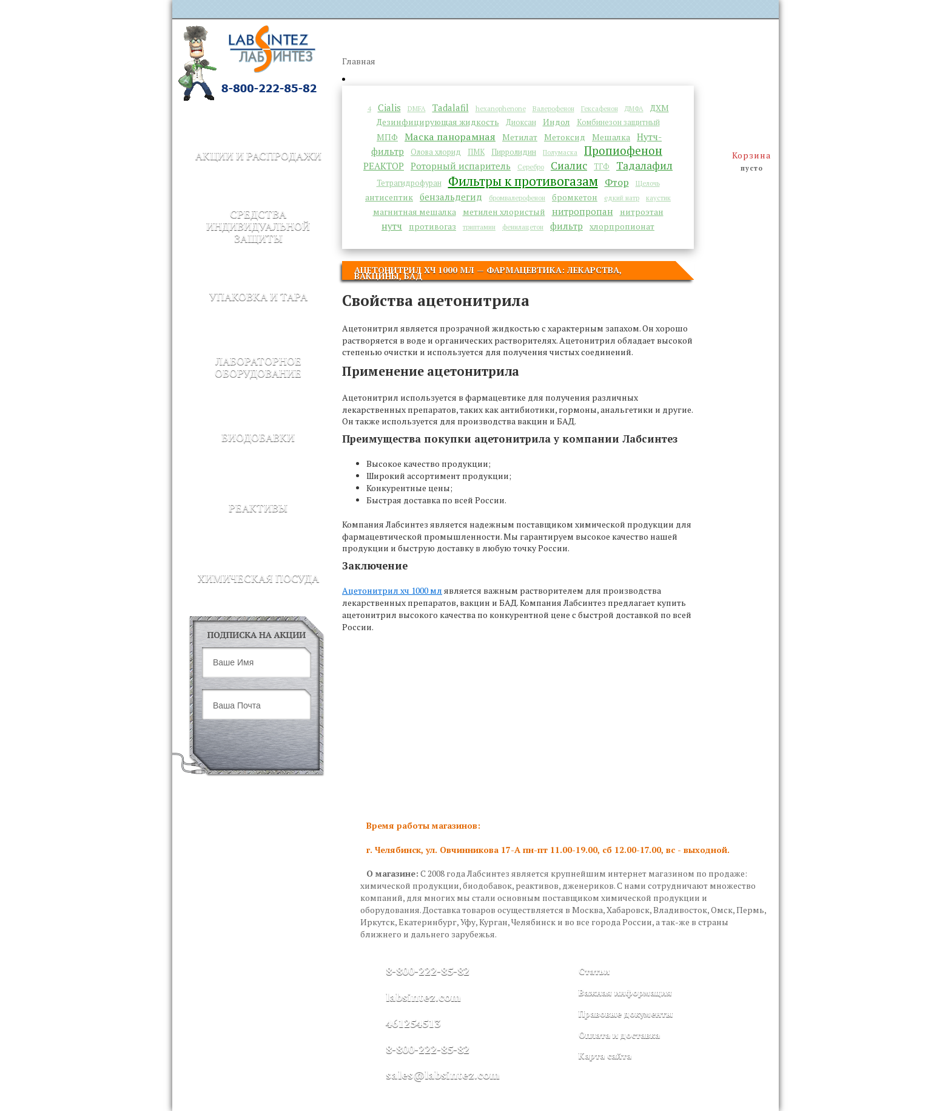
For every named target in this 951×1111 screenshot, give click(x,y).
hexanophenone (501, 108)
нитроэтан (642, 211)
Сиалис (569, 165)
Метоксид (564, 137)
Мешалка (611, 137)
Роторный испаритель (461, 166)
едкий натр (621, 197)
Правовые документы (626, 1013)
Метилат (519, 137)
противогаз (432, 226)
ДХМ (659, 108)
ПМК (476, 152)
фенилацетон (522, 226)
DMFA (417, 108)
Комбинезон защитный (618, 122)
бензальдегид (451, 197)
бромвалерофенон (517, 197)
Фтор (617, 182)
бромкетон (574, 197)
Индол (556, 122)
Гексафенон (599, 108)
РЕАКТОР (383, 166)
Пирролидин (513, 152)
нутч (391, 226)
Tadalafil (450, 107)
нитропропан (582, 211)
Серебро (530, 166)
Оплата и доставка (619, 1035)
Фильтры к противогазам (523, 180)
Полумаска (560, 152)
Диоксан (521, 122)
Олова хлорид (436, 152)
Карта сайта (605, 1055)
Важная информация (625, 992)
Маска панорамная (450, 136)
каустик (658, 197)
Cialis (389, 107)
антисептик (389, 197)
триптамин (479, 226)
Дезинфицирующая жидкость (438, 122)
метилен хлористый (504, 211)
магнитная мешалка (414, 211)
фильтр (566, 226)
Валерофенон (553, 108)
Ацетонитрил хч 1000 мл (392, 590)
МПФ (387, 137)
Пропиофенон (623, 150)
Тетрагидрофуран (409, 183)
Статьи (594, 971)
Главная (358, 61)
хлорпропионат (622, 226)
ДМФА (634, 108)
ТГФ (602, 166)
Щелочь (648, 183)
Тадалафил (644, 165)
